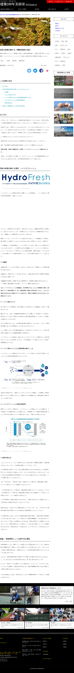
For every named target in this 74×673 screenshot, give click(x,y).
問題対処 (14, 60)
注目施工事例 (45, 654)
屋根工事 (44, 641)
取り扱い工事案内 (22, 9)
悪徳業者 (62, 61)
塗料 (63, 65)
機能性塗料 (21, 60)
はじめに (5, 86)
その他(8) (57, 30)
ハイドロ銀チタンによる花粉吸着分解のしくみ (18, 97)
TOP (51, 1)
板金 (68, 49)
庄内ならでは (63, 45)
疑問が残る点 (8, 102)
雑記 (2, 60)
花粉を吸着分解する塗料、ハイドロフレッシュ (16, 89)
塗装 (56, 45)
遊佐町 (63, 53)
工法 (56, 61)
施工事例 (69, 1)
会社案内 (67, 9)
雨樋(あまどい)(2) (59, 28)
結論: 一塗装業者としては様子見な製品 (14, 106)
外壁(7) (56, 25)
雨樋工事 (44, 647)
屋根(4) (56, 23)
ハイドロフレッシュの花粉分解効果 (15, 100)
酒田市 (57, 53)
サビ (56, 49)
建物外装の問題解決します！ (7, 9)
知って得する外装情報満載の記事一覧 (12, 14)
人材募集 (64, 647)
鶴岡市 (69, 53)
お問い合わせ (59, 1)
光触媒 (7, 92)
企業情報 (64, 644)
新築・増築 (64, 41)
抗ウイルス (66, 57)
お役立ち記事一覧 (52, 9)
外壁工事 (44, 644)
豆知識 (8, 60)
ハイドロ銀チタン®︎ (10, 94)
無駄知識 (57, 65)
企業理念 (64, 641)
